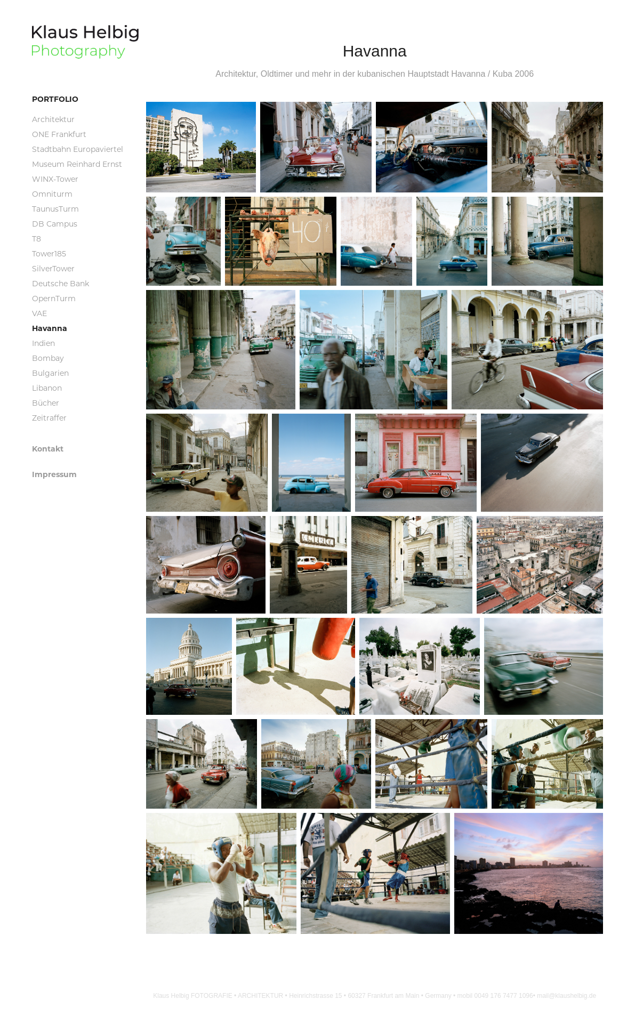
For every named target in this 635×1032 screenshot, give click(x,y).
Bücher (45, 403)
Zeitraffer (49, 418)
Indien (43, 343)
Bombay (48, 358)
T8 (36, 238)
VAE (39, 313)
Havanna (49, 328)
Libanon (47, 388)
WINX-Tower (55, 179)
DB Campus (54, 224)
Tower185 (49, 253)
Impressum (54, 474)
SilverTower (53, 268)
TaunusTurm (55, 209)
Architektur (53, 119)
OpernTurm (54, 298)
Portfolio (55, 99)
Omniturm (52, 194)
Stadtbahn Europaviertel (77, 149)
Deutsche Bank (60, 283)
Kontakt (47, 449)
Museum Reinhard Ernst (77, 164)
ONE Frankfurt (59, 134)
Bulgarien (50, 373)
